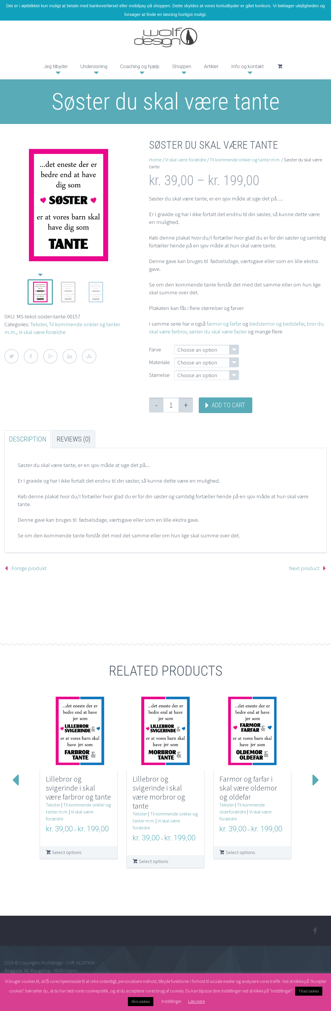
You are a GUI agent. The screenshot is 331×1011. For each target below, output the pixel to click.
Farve (155, 349)
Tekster (38, 324)
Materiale (159, 362)
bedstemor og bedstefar (276, 323)
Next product (304, 568)
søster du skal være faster (218, 331)
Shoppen (181, 66)
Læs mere (196, 1001)
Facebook (31, 356)
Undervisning (93, 66)
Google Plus (50, 356)
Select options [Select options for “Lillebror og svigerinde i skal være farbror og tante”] (66, 852)
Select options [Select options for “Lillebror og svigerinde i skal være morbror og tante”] (153, 861)
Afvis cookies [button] (140, 1001)
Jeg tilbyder (56, 66)
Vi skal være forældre (42, 332)
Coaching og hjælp (139, 66)
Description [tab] (27, 439)
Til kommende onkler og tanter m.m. (245, 159)
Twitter (11, 356)
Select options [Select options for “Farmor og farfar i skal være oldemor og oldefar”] (240, 852)
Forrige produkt (29, 568)
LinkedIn (69, 356)
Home (155, 159)
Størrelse (159, 374)
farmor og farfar (224, 323)
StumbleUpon (89, 356)
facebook (315, 931)
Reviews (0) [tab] (74, 439)
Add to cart (228, 405)
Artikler (211, 66)
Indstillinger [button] (171, 1001)
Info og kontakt (247, 66)
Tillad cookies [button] (309, 991)
